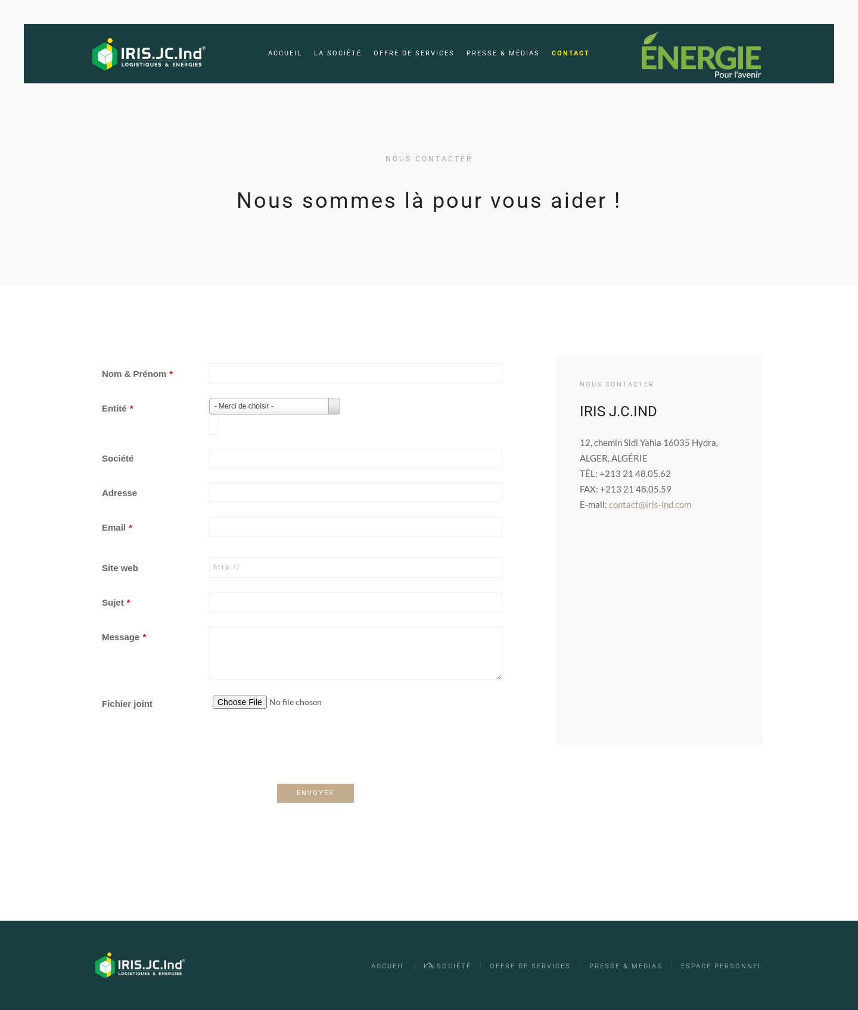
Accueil (285, 53)
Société (117, 458)
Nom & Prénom (137, 374)
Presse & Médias (503, 53)
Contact (571, 53)
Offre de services (414, 53)
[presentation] (192, 754)
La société (338, 53)
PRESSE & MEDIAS (626, 966)
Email (117, 527)
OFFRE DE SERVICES (530, 966)
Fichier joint (127, 704)
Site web (120, 568)
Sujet (116, 602)
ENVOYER (315, 793)
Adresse (119, 493)
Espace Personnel (722, 966)
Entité (117, 408)
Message (124, 637)
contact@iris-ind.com (650, 504)
